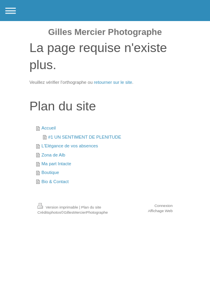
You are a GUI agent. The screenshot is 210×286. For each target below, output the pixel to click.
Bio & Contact (54, 181)
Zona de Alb (53, 155)
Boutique (50, 172)
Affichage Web (160, 211)
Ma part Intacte (56, 163)
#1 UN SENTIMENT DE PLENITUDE (84, 137)
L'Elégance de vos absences (69, 145)
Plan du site (91, 207)
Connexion (163, 205)
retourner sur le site (113, 82)
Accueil (48, 128)
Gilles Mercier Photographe (105, 32)
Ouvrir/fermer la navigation (105, 10)
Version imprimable (58, 207)
